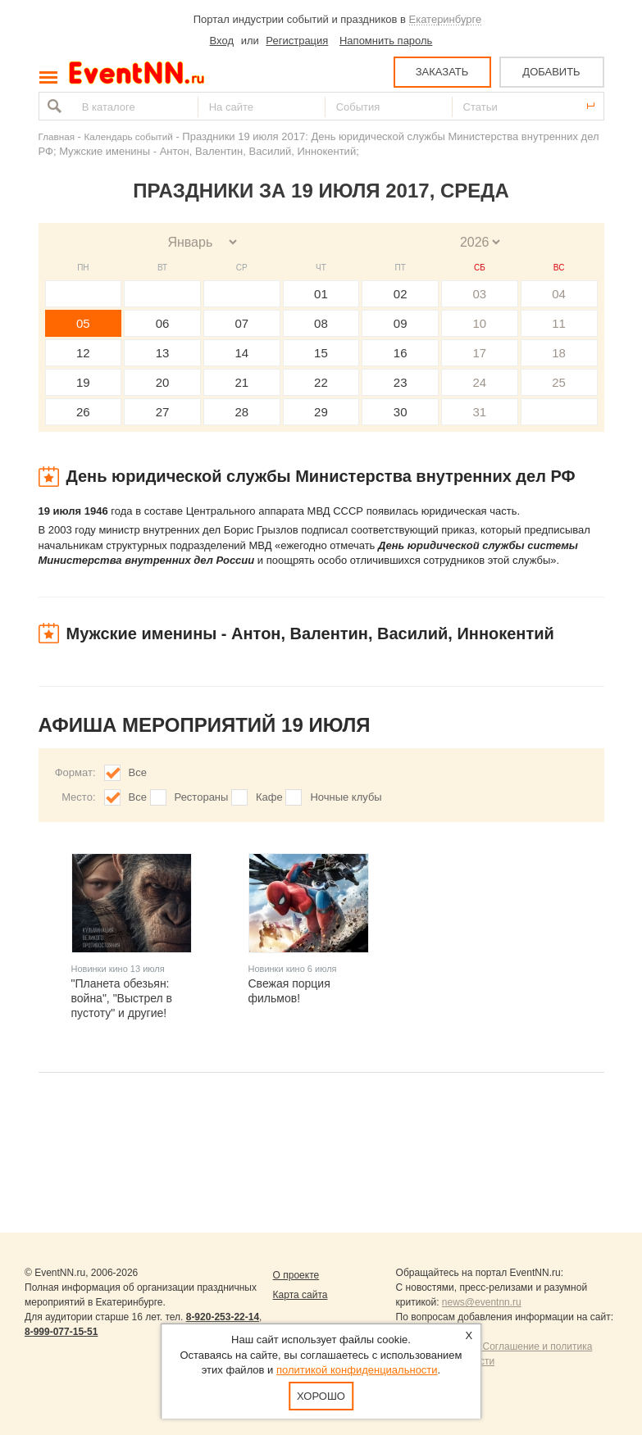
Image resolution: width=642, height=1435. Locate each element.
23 (401, 382)
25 (559, 382)
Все (138, 772)
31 (480, 412)
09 (401, 323)
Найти (52, 106)
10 (480, 323)
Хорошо (321, 1396)
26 (83, 412)
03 (480, 294)
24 (480, 382)
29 (321, 412)
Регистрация (297, 40)
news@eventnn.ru (481, 1302)
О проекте (296, 1275)
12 (83, 353)
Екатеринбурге (445, 19)
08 (321, 323)
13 (163, 353)
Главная (57, 136)
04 (559, 294)
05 (83, 323)
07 (241, 323)
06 (163, 323)
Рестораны (202, 797)
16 (401, 353)
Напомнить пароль (385, 40)
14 (241, 353)
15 (321, 353)
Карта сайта (300, 1295)
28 (241, 412)
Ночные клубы (345, 797)
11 (559, 323)
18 (559, 353)
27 (163, 412)
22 (321, 382)
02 (401, 294)
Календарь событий (128, 136)
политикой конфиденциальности (357, 1370)
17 (480, 353)
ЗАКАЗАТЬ (442, 72)
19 (83, 382)
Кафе (269, 797)
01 (321, 294)
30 (401, 412)
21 (241, 382)
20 (163, 382)
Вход (222, 40)
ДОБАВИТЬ (551, 72)
